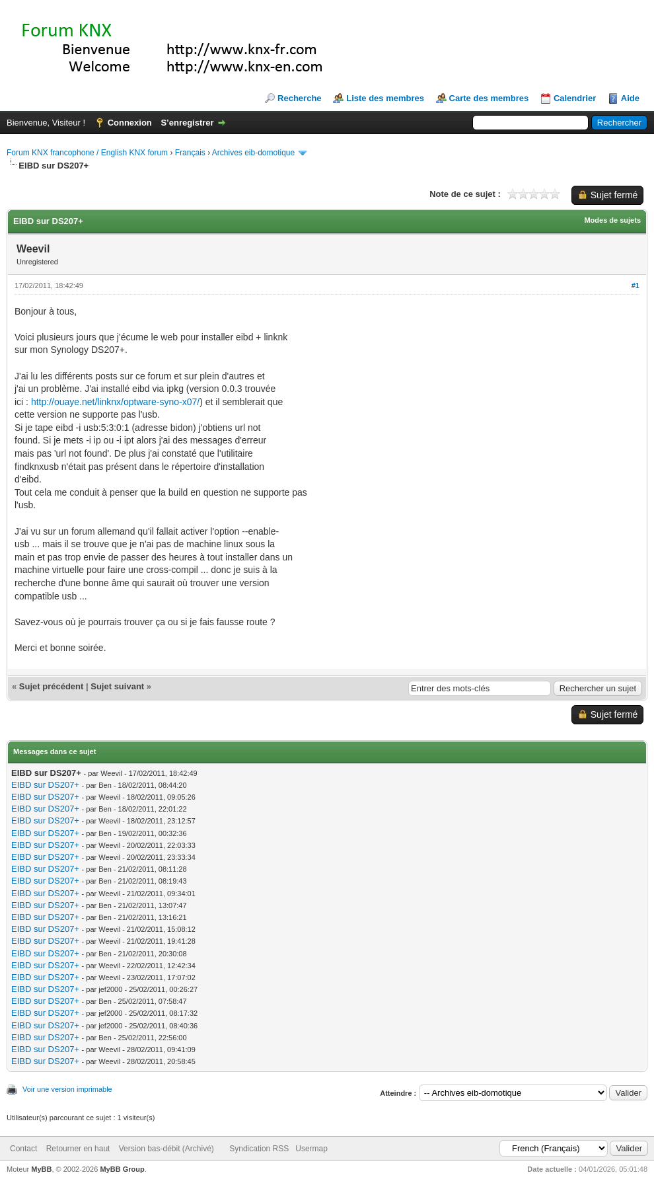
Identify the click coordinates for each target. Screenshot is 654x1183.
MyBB (41, 1169)
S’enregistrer (187, 123)
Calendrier (575, 98)
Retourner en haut (78, 1148)
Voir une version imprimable (67, 1089)
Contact (23, 1148)
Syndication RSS (259, 1148)
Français (190, 152)
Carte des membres (489, 98)
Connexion (130, 123)
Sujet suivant (117, 686)
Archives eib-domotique (253, 152)
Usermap (311, 1148)
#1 (635, 285)
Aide (630, 98)
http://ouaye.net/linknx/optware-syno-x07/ (115, 402)
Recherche (299, 98)
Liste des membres (385, 98)
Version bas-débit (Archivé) (166, 1148)
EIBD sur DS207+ (45, 785)
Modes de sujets (612, 220)
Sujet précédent (51, 686)
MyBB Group (122, 1169)
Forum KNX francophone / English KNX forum (87, 152)
